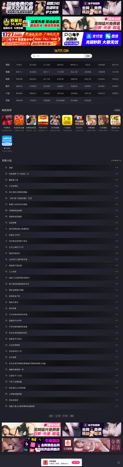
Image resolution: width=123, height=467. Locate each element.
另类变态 (115, 79)
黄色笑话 (101, 93)
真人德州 (33, 65)
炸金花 (87, 65)
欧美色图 (46, 86)
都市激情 (19, 93)
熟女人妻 (74, 72)
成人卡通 (46, 79)
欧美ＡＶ (46, 72)
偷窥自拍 (19, 86)
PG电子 (19, 65)
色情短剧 (88, 100)
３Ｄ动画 (60, 72)
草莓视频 (46, 100)
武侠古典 (60, 93)
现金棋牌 (101, 65)
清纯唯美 (88, 86)
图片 (8, 86)
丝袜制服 (88, 72)
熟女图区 (101, 86)
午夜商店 (33, 100)
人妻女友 (46, 93)
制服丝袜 (74, 79)
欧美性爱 (60, 79)
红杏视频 (74, 100)
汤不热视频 (60, 100)
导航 (8, 100)
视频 (8, 71)
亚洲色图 (33, 86)
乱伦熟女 (101, 79)
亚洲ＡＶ (19, 72)
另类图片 (115, 86)
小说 (8, 93)
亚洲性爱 (19, 79)
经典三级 (88, 79)
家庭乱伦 (33, 93)
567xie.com (61, 51)
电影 (8, 79)
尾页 (71, 416)
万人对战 (46, 65)
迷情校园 (74, 93)
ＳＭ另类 (115, 72)
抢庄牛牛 (115, 65)
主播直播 (101, 72)
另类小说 (88, 93)
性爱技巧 (115, 93)
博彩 (8, 64)
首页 (51, 416)
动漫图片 (60, 86)
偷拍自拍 (33, 79)
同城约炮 (19, 100)
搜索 (88, 56)
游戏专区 (60, 65)
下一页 (65, 416)
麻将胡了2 (74, 65)
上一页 (58, 416)
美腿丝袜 (74, 86)
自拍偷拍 (33, 72)
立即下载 (76, 462)
